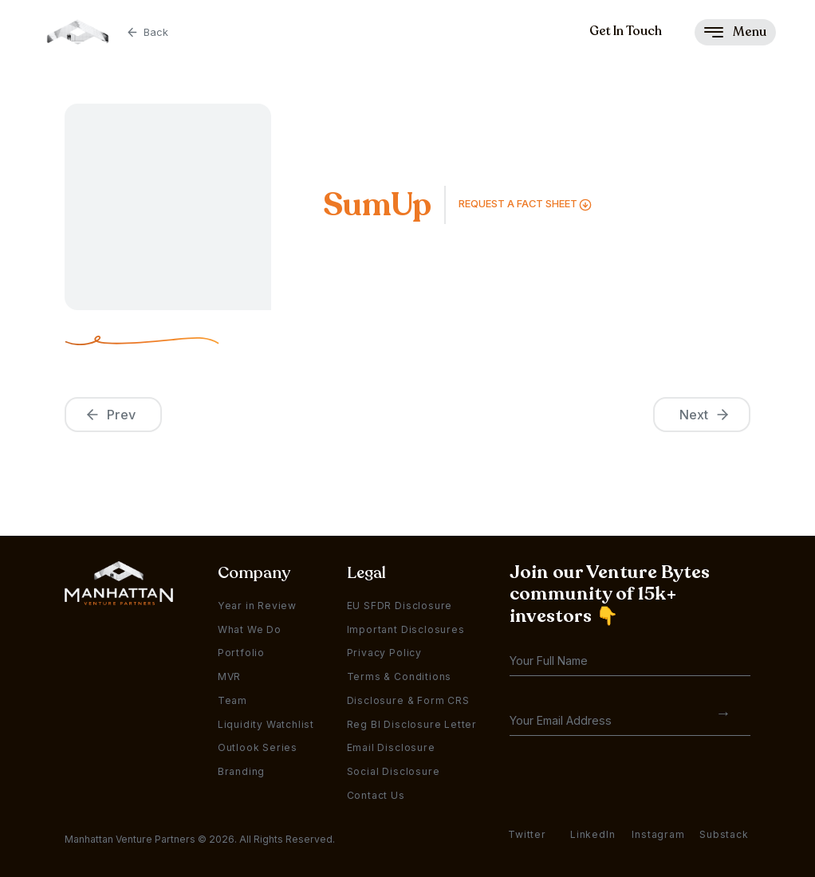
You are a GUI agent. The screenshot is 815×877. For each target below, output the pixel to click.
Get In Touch (625, 31)
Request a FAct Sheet (518, 203)
